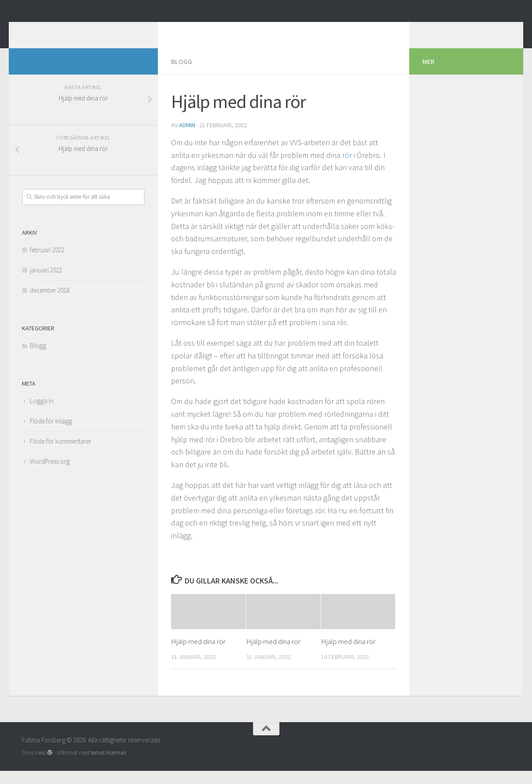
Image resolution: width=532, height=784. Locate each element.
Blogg (181, 74)
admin (187, 138)
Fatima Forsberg (85, 30)
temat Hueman (108, 766)
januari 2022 (46, 283)
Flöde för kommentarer (60, 454)
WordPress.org (50, 474)
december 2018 (50, 303)
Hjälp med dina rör (198, 654)
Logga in (42, 414)
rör (347, 168)
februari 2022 (47, 263)
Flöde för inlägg (51, 434)
